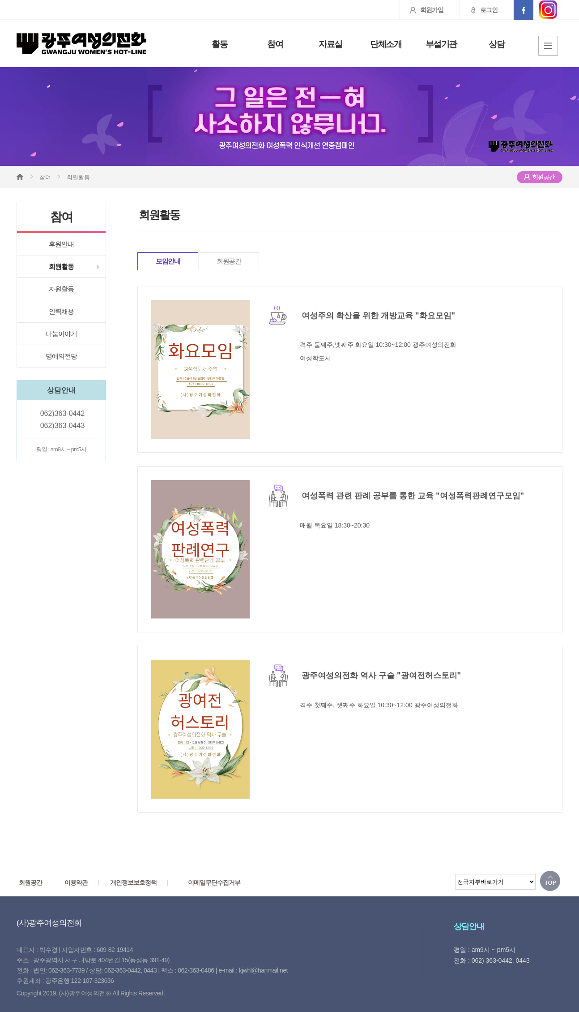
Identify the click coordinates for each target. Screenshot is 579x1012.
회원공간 (229, 261)
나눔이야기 (61, 333)
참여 (275, 44)
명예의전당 (61, 356)
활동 (219, 44)
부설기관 (441, 44)
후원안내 (61, 244)
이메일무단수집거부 (214, 882)
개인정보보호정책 (133, 882)
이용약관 (76, 882)
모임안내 (168, 261)
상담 (496, 44)
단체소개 (385, 44)
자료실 (330, 44)
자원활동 (61, 289)
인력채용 (61, 311)
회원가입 (421, 9)
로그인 (479, 9)
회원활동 (61, 266)
